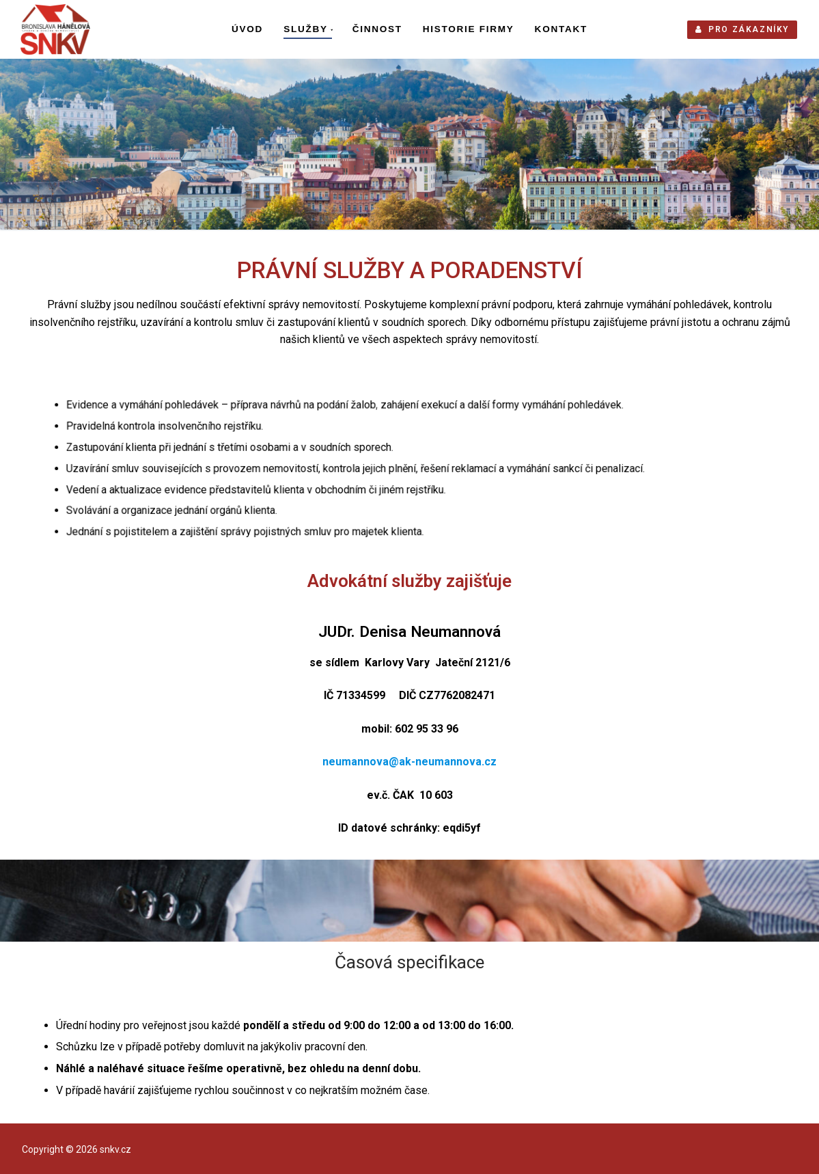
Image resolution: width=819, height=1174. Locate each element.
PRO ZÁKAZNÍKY (742, 29)
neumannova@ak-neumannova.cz (409, 761)
